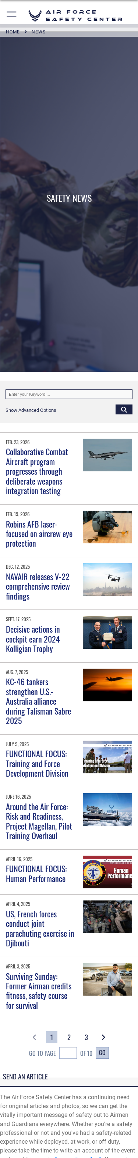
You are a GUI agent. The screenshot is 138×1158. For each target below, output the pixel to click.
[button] (12, 15)
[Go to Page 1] (51, 1037)
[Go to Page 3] (86, 1037)
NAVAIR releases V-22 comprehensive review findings (38, 586)
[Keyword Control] (69, 394)
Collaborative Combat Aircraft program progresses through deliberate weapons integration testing (37, 471)
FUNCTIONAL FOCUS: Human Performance (36, 873)
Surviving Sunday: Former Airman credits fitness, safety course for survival (38, 990)
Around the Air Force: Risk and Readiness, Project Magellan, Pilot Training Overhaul (39, 821)
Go (102, 1052)
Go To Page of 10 (60, 1054)
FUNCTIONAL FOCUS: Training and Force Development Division (37, 763)
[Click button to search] (124, 409)
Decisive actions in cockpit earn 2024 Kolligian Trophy (33, 638)
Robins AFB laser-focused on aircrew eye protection (39, 533)
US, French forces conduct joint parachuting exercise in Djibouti (40, 928)
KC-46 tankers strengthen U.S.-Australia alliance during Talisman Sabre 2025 (38, 701)
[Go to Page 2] (69, 1037)
